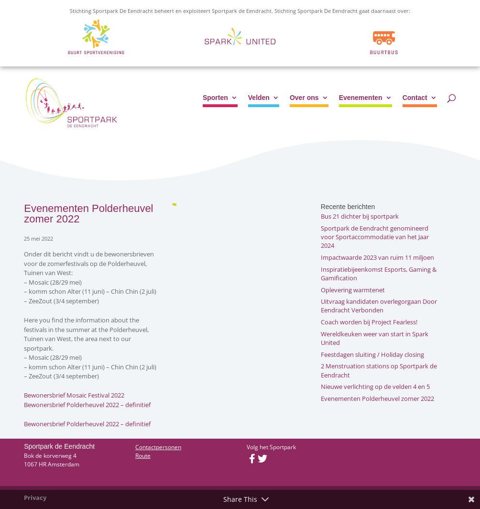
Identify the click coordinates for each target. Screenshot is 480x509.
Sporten (215, 97)
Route (143, 456)
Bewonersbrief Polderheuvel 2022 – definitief (87, 404)
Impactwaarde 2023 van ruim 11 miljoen (377, 257)
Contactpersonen (158, 447)
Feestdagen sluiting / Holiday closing (372, 354)
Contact (415, 97)
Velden (259, 97)
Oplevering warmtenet (353, 290)
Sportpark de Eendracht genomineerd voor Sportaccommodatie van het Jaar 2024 (375, 237)
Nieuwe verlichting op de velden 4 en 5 (375, 386)
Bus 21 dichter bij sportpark (360, 216)
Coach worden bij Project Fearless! (369, 322)
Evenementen (360, 97)
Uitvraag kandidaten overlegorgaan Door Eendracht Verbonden (379, 305)
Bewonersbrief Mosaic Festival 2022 (74, 395)
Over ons (304, 97)
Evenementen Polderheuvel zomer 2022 (377, 398)
